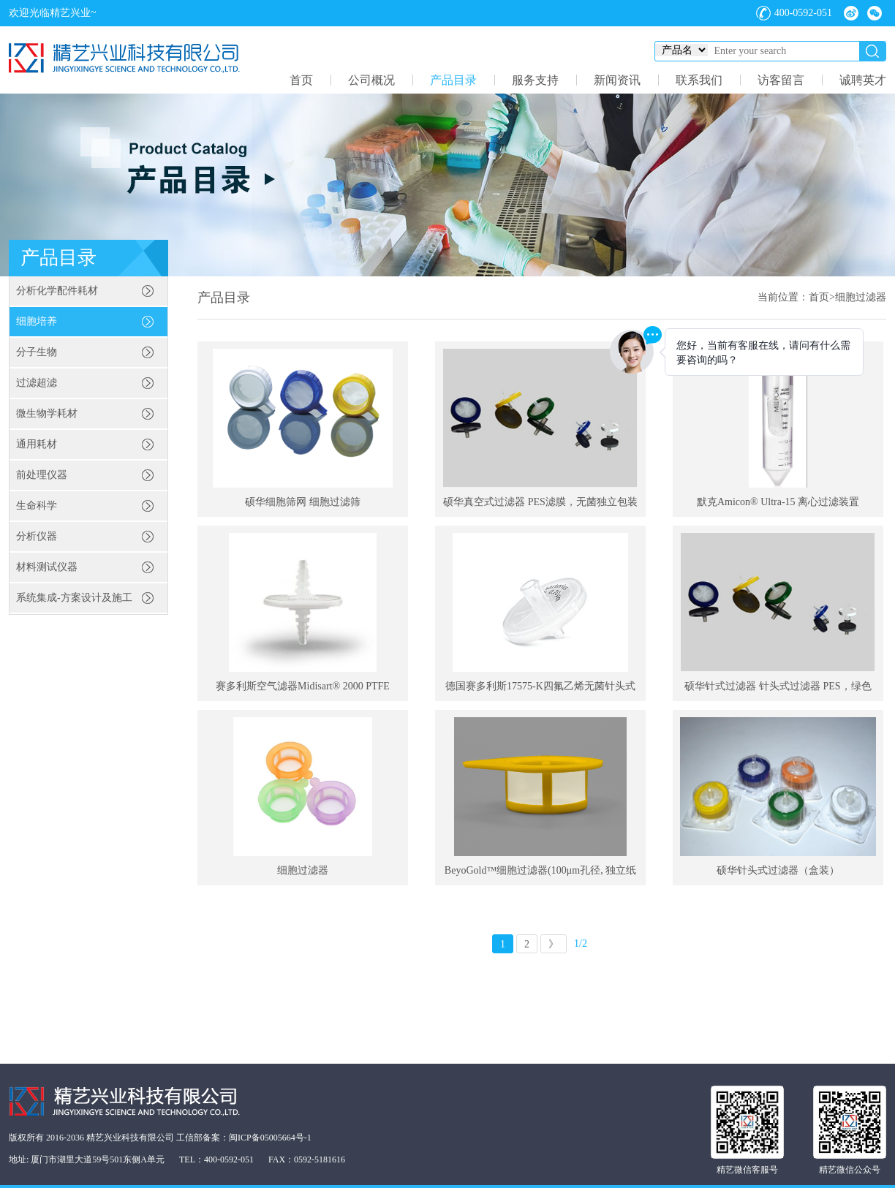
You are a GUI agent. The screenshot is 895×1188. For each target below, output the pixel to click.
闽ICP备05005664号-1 (270, 1137)
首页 (301, 80)
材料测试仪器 (47, 566)
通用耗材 (36, 444)
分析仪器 (36, 536)
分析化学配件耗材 (57, 290)
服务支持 (535, 80)
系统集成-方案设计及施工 (74, 597)
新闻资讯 (617, 80)
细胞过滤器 (860, 297)
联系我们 (699, 80)
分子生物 (36, 352)
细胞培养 (36, 321)
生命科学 (36, 505)
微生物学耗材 (47, 413)
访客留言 (781, 80)
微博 (851, 13)
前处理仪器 (41, 474)
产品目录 (453, 80)
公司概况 (371, 80)
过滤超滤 (36, 382)
